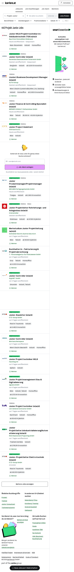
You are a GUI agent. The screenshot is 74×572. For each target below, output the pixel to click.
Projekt (4, 497)
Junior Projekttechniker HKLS (23, 359)
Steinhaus (13, 219)
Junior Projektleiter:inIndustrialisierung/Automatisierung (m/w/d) (28, 430)
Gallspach (28, 510)
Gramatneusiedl (31, 507)
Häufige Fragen (7, 553)
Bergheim (13, 66)
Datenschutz (6, 557)
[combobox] (14, 15)
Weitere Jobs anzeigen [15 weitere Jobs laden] (25, 484)
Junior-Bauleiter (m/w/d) (20, 315)
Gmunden (13, 284)
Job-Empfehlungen (32, 9)
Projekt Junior (12, 27)
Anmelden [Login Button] (66, 3)
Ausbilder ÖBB (37, 530)
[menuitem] (11, 21)
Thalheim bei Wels (16, 442)
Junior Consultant (8, 504)
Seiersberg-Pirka (31, 500)
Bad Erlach (14, 415)
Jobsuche (19, 9)
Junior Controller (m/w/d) (21, 57)
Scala (34, 526)
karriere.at (40, 519)
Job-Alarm (45, 9)
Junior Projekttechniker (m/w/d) (24, 406)
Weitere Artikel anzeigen (22, 521)
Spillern (12, 368)
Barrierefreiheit (18, 557)
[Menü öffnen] (2, 3)
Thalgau (13, 195)
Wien (32, 89)
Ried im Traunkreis (16, 324)
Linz (36, 89)
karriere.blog (22, 516)
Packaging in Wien (39, 523)
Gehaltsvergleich (8, 547)
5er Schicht (36, 533)
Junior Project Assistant (21, 127)
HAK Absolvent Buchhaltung (37, 537)
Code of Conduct (32, 557)
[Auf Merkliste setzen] (13, 49)
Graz (11, 261)
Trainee (4, 501)
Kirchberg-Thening (31, 503)
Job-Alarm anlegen (24, 167)
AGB (33, 553)
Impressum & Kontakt (22, 553)
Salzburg (41, 89)
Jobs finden (64, 16)
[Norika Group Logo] (12, 563)
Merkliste (55, 9)
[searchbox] (25, 161)
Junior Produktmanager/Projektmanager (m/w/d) (25, 184)
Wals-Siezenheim (16, 45)
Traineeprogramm (8, 508)
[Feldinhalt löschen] (23, 15)
